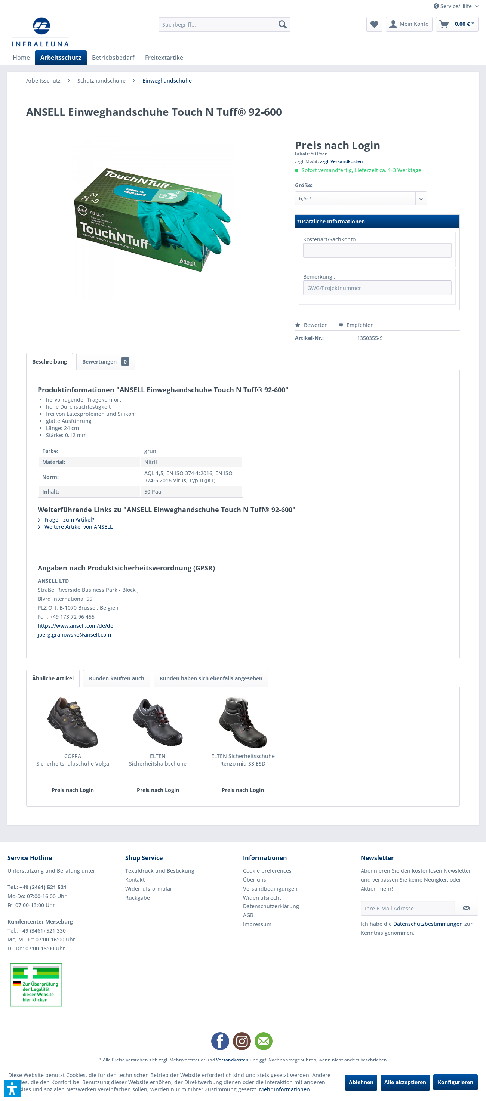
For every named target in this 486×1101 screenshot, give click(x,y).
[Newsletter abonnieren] (466, 908)
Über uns (254, 879)
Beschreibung (49, 361)
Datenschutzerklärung (271, 906)
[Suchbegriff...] (224, 24)
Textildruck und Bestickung (159, 870)
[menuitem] (224, 24)
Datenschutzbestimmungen (428, 923)
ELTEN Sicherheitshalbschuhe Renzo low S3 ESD (158, 759)
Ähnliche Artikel (53, 678)
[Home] (21, 57)
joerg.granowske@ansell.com (74, 634)
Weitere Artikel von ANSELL (75, 526)
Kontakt (135, 879)
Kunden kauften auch (116, 678)
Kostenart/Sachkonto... (331, 239)
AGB (248, 915)
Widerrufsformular (148, 888)
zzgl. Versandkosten (341, 161)
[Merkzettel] (374, 24)
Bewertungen (105, 361)
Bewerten (312, 324)
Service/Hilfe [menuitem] (453, 6)
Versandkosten (232, 1060)
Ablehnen (361, 1082)
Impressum (257, 924)
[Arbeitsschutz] (61, 57)
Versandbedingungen (270, 888)
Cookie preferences (267, 870)
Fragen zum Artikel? (66, 519)
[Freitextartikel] (165, 57)
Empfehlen (356, 324)
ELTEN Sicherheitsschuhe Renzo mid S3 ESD (243, 759)
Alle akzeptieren (405, 1082)
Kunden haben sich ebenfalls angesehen (211, 678)
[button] (12, 1088)
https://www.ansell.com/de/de (75, 625)
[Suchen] (282, 24)
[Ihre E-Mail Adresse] (408, 908)
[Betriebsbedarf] (113, 57)
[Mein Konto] (409, 24)
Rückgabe (137, 897)
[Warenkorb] (457, 24)
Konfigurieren (455, 1082)
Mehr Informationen (284, 1089)
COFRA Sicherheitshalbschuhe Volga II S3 (72, 759)
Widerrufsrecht (262, 897)
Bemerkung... (320, 276)
